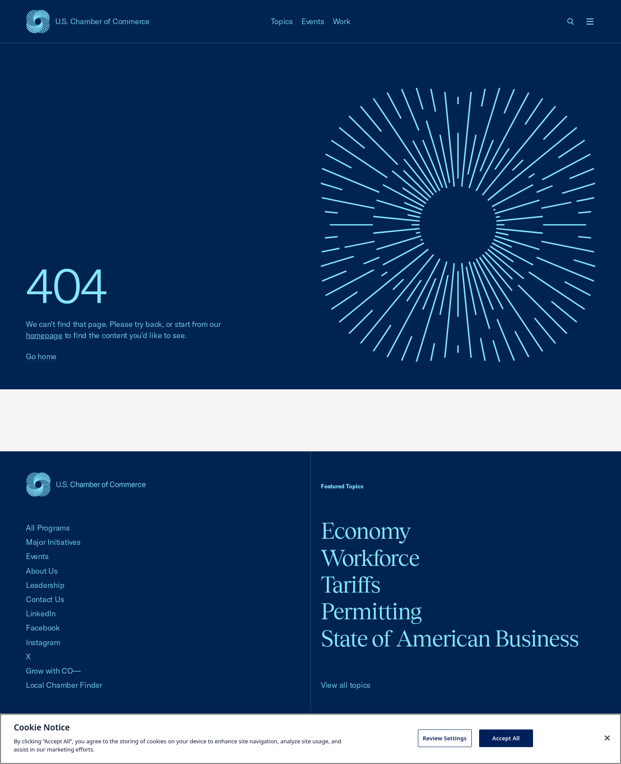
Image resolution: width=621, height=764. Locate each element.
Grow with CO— (53, 671)
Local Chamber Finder (64, 685)
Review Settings (445, 738)
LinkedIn (41, 613)
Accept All (506, 738)
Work (342, 21)
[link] (571, 21)
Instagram (43, 642)
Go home (41, 356)
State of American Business (449, 638)
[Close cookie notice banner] (607, 737)
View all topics (345, 685)
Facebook (43, 628)
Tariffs (350, 584)
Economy (366, 531)
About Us (42, 571)
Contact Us (45, 599)
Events (312, 21)
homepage (44, 335)
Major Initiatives (53, 542)
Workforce (370, 558)
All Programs (48, 528)
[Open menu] (590, 21)
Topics (282, 21)
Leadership (45, 585)
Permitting (371, 611)
